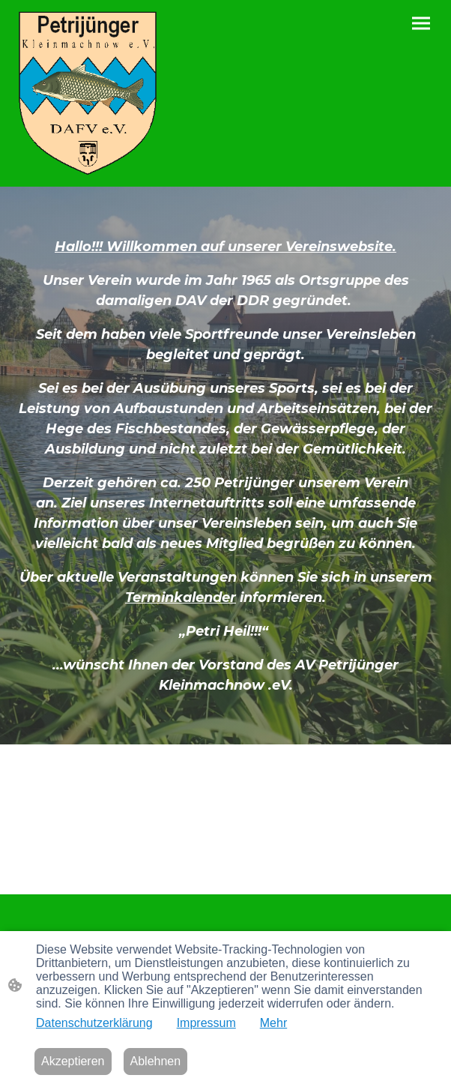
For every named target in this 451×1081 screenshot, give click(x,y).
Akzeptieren (73, 1061)
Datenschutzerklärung (94, 1023)
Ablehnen (155, 1061)
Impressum (206, 1023)
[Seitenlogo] (87, 93)
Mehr (273, 1023)
